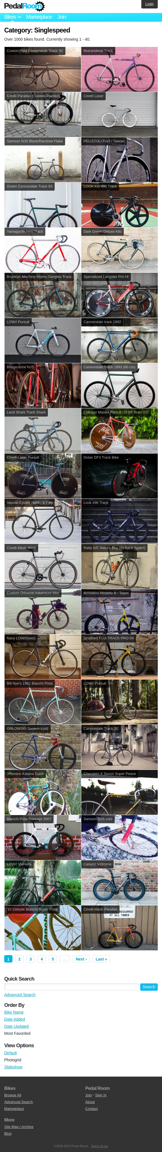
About (90, 1102)
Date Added (14, 1019)
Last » (101, 959)
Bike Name (14, 1012)
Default (10, 1053)
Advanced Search (20, 994)
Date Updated (16, 1026)
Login (149, 4)
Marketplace (39, 17)
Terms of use (99, 1146)
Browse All (12, 1095)
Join (61, 17)
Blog (8, 1133)
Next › (81, 959)
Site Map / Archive (18, 1127)
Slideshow (13, 1067)
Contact (91, 1109)
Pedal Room (24, 6)
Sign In (100, 1095)
